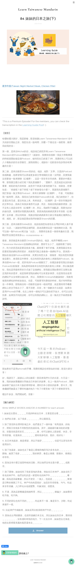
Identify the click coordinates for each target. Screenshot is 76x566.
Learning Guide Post (32, 125)
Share (5, 546)
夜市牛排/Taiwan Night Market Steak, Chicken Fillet (28, 86)
